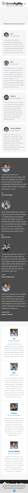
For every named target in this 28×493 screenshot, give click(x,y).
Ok (14, 490)
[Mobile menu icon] (25, 3)
